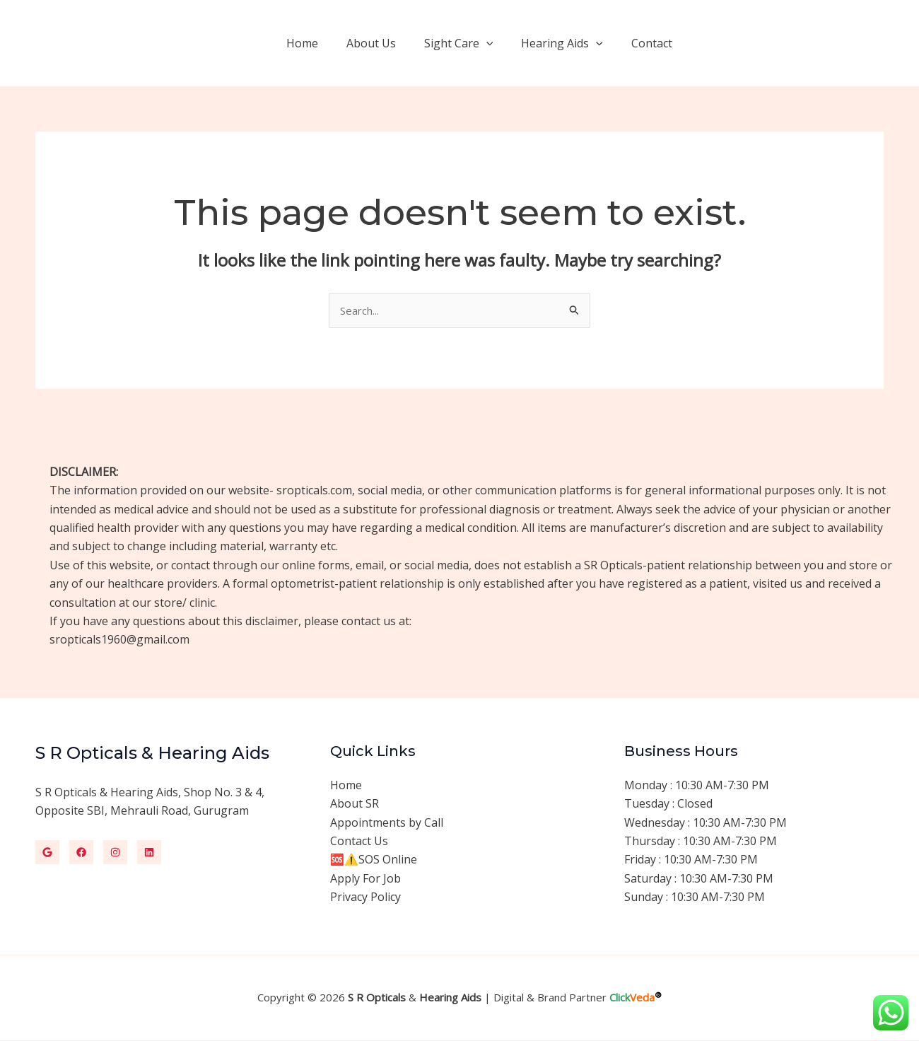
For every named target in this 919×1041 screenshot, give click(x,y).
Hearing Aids (570, 43)
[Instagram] (115, 853)
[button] (792, 43)
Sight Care (473, 43)
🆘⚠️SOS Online (373, 860)
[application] (500, 43)
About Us (391, 43)
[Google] (47, 853)
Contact (654, 43)
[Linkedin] (149, 853)
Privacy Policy (365, 898)
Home (328, 43)
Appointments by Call (386, 823)
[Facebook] (81, 853)
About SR (354, 805)
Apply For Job (365, 880)
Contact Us (359, 842)
